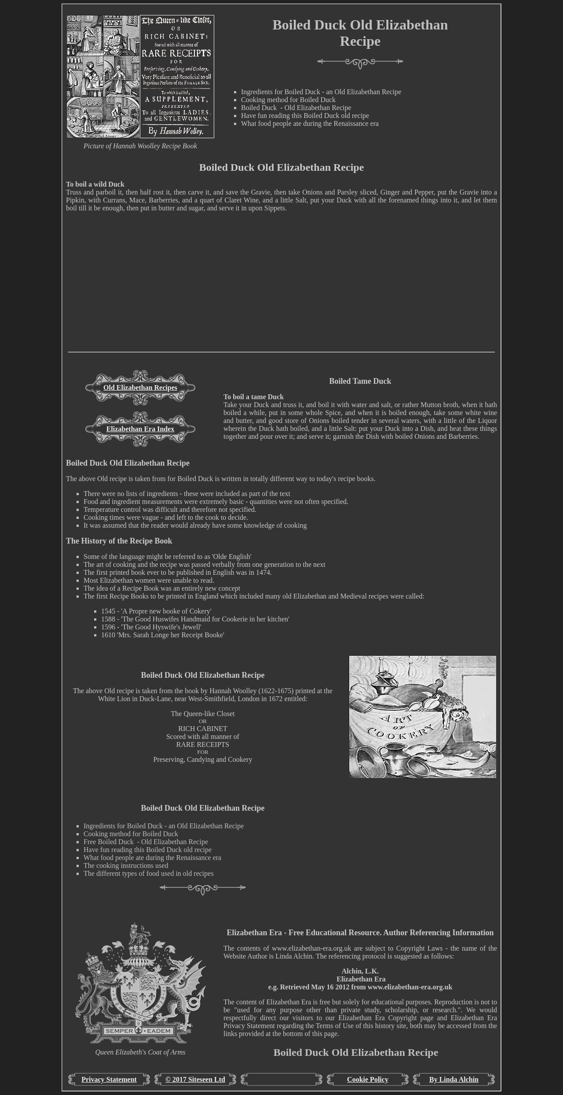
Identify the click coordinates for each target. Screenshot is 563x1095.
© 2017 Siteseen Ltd (195, 1079)
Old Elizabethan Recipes (140, 387)
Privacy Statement (109, 1079)
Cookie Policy (367, 1079)
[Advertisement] (281, 290)
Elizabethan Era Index (140, 429)
